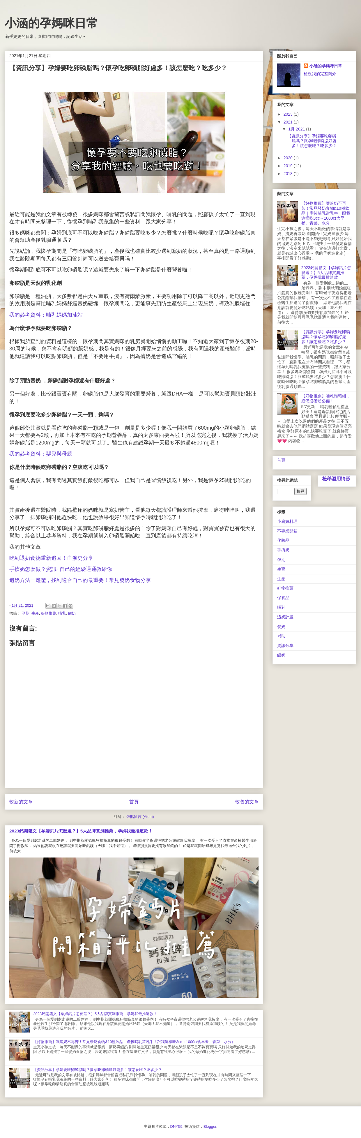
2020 (289, 158)
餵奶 (72, 613)
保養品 (283, 597)
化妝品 (283, 540)
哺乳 (62, 613)
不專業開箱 (287, 531)
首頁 (134, 801)
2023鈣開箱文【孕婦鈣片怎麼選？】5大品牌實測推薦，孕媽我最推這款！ (81, 830)
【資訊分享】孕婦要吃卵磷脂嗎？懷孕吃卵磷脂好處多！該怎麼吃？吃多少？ (97, 1070)
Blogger (209, 1126)
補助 (281, 636)
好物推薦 (48, 613)
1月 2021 (297, 129)
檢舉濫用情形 (336, 478)
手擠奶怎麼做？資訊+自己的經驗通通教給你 (61, 569)
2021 (289, 122)
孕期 (25, 613)
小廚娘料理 (287, 521)
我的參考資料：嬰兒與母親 (40, 454)
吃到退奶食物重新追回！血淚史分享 (51, 558)
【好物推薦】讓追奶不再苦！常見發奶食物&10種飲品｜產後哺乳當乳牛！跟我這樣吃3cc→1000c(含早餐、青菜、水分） (134, 1042)
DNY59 (176, 1126)
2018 (289, 173)
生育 (281, 569)
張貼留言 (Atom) (140, 816)
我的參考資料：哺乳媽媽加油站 (46, 315)
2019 (289, 165)
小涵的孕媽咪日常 (51, 23)
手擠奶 (283, 550)
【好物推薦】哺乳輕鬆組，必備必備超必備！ (325, 398)
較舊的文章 (247, 801)
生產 (35, 613)
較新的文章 (21, 801)
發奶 (281, 626)
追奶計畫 (285, 617)
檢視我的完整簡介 (320, 73)
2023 (289, 114)
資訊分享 (285, 645)
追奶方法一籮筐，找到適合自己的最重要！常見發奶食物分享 (80, 580)
